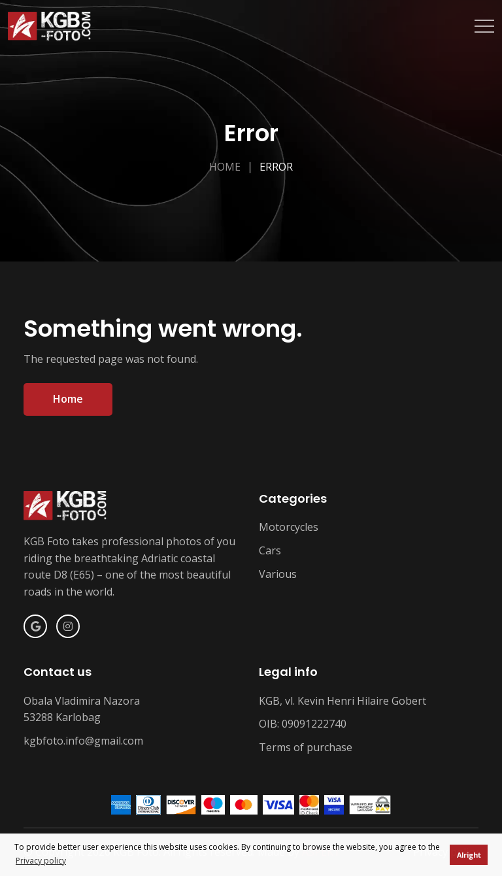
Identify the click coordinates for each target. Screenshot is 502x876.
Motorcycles (288, 527)
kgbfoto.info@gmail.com (83, 740)
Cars (270, 550)
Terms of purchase (305, 747)
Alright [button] (469, 855)
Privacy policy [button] (41, 860)
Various (278, 574)
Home (225, 167)
